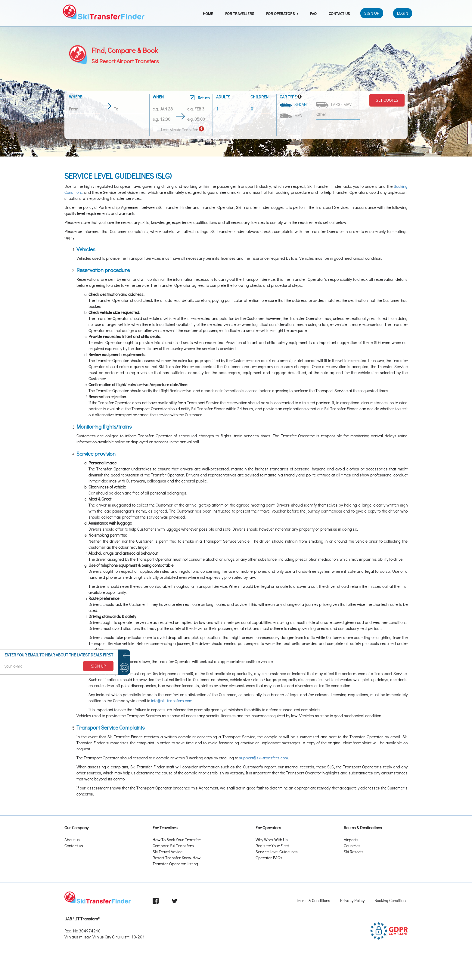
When (181, 98)
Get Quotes (387, 100)
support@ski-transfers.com (263, 758)
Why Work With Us (272, 839)
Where (75, 97)
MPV (291, 115)
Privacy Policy (352, 900)
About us (72, 839)
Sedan (294, 104)
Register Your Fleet (272, 845)
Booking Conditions (391, 900)
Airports (351, 839)
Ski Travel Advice (167, 851)
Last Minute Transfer (175, 129)
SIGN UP (98, 666)
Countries (352, 845)
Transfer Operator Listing (175, 864)
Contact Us (339, 13)
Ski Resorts (354, 851)
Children (259, 97)
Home (208, 13)
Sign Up (371, 13)
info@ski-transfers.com (171, 700)
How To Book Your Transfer (176, 839)
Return (200, 98)
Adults (223, 97)
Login (402, 13)
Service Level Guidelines (277, 851)
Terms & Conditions (313, 900)
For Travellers (239, 13)
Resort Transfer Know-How (176, 857)
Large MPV (334, 104)
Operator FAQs (269, 857)
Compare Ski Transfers (173, 845)
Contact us (73, 845)
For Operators (282, 13)
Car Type (288, 97)
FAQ (313, 13)
